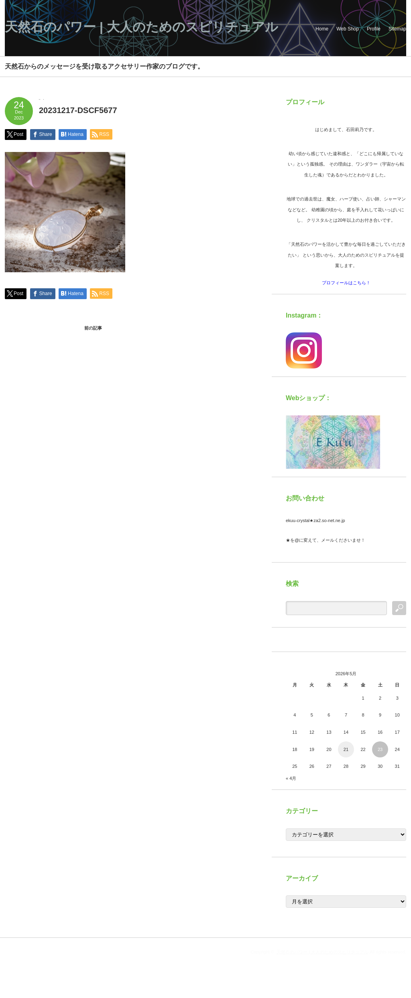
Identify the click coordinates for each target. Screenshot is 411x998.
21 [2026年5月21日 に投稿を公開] (346, 749)
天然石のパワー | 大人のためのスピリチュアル (141, 27)
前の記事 (93, 328)
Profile (373, 29)
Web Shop (347, 29)
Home (321, 29)
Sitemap (397, 29)
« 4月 (291, 778)
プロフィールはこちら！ (346, 282)
